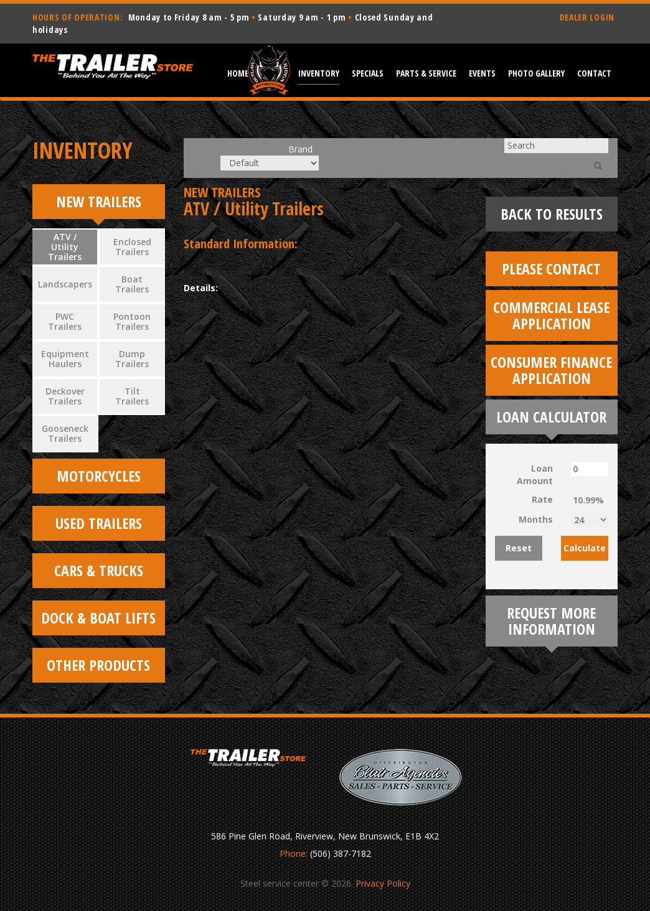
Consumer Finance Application (551, 370)
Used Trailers (98, 523)
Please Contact (551, 268)
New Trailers (98, 201)
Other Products (98, 665)
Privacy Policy (383, 883)
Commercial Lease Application (551, 315)
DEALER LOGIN (587, 17)
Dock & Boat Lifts (98, 617)
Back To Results (552, 213)
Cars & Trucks (98, 570)
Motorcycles (99, 475)
